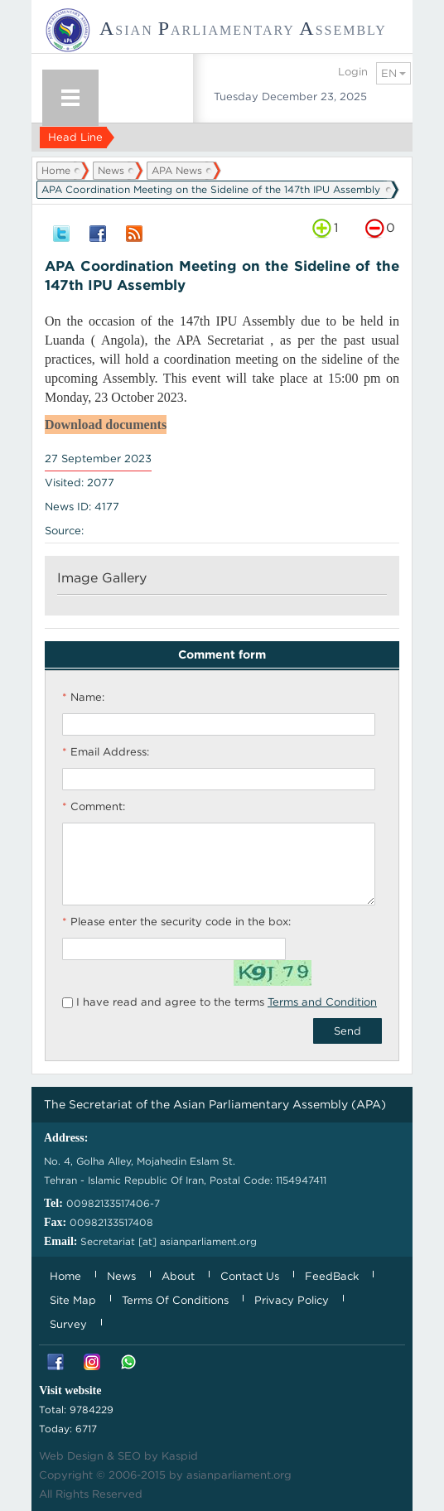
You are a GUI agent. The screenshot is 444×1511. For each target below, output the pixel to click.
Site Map (73, 1300)
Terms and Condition (322, 1002)
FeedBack (332, 1276)
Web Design (71, 1456)
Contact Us (249, 1276)
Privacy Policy (291, 1300)
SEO (129, 1456)
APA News (177, 170)
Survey (68, 1324)
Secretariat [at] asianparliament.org (168, 1241)
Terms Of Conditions (175, 1300)
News (111, 170)
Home (55, 170)
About (178, 1276)
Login (353, 71)
